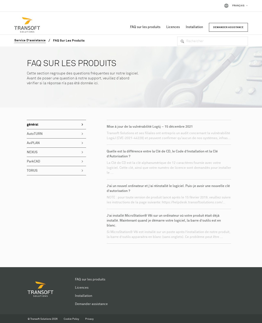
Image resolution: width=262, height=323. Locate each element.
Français (238, 6)
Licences (173, 27)
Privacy (89, 319)
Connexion (210, 5)
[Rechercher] (212, 41)
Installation (194, 27)
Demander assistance (91, 304)
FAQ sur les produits (145, 27)
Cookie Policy (71, 319)
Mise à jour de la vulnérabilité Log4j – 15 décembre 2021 (150, 126)
